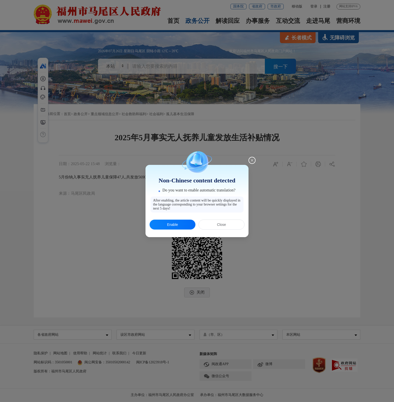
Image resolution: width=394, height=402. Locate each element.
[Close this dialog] (252, 160)
